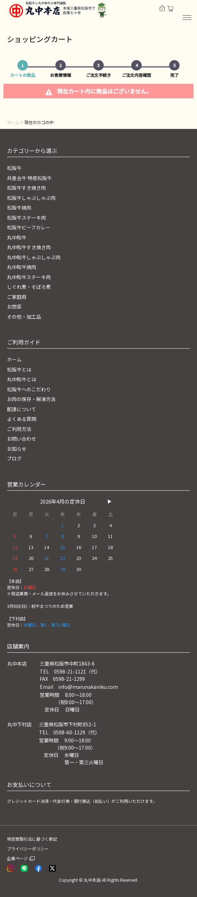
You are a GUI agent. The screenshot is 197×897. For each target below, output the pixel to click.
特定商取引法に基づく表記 (32, 839)
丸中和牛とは (21, 379)
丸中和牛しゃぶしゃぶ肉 (34, 257)
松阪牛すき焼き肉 (26, 187)
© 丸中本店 (90, 880)
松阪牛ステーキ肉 (26, 217)
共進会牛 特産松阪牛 (29, 177)
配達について (21, 409)
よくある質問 (21, 418)
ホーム (13, 122)
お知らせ (16, 448)
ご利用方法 (19, 428)
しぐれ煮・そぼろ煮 (29, 286)
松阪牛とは (19, 369)
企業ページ (17, 858)
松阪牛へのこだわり (29, 389)
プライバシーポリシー (28, 848)
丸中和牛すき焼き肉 (29, 247)
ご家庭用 (16, 296)
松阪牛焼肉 (19, 207)
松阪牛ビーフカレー (28, 227)
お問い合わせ (21, 438)
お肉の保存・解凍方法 (31, 399)
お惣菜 (14, 306)
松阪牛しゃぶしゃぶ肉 (31, 197)
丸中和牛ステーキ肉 (29, 277)
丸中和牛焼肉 (21, 266)
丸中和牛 (16, 237)
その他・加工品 (24, 316)
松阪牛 (14, 167)
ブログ (14, 458)
